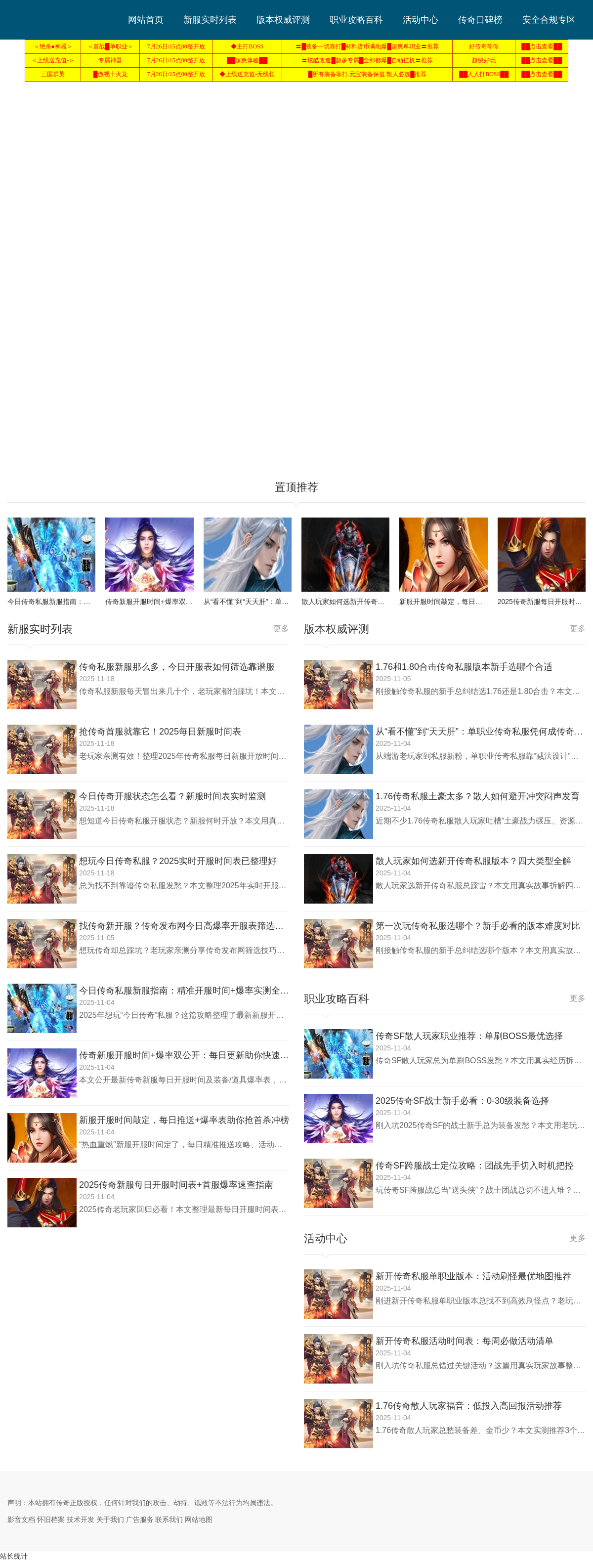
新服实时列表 (210, 20)
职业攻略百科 (356, 20)
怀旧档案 (51, 1519)
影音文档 (21, 1519)
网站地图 (198, 1519)
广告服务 (140, 1519)
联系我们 (169, 1519)
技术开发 (80, 1519)
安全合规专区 (549, 20)
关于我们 (110, 1519)
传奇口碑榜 (480, 20)
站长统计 (14, 1556)
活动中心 (420, 20)
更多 (281, 628)
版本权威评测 (283, 20)
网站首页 (146, 20)
